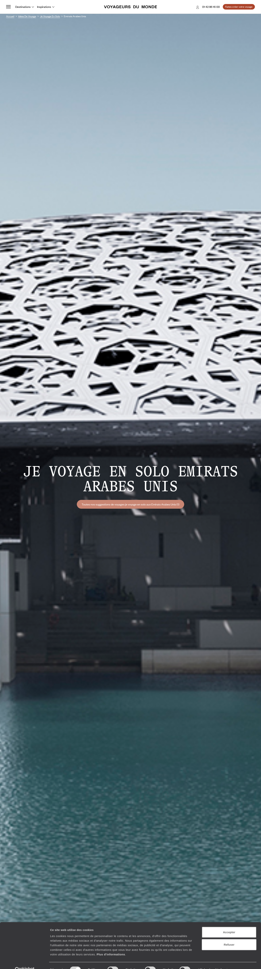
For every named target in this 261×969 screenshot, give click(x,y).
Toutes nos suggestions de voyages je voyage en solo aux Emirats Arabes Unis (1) (130, 504)
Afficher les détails (210, 961)
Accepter (229, 923)
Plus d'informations (111, 946)
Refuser (229, 936)
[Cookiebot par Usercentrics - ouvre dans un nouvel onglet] (24, 961)
